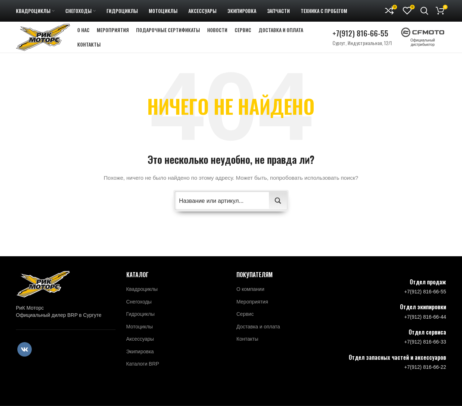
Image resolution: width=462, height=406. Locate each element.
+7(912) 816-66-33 (425, 348)
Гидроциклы (140, 320)
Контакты (247, 345)
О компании (250, 295)
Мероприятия (252, 308)
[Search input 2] (222, 207)
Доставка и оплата (258, 333)
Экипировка (140, 358)
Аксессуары (140, 345)
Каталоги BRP (142, 370)
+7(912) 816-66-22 (425, 373)
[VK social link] (24, 356)
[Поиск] (424, 11)
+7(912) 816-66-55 (360, 36)
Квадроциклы (142, 295)
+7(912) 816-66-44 (425, 323)
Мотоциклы (139, 333)
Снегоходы (139, 308)
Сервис (245, 320)
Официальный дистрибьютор (422, 42)
